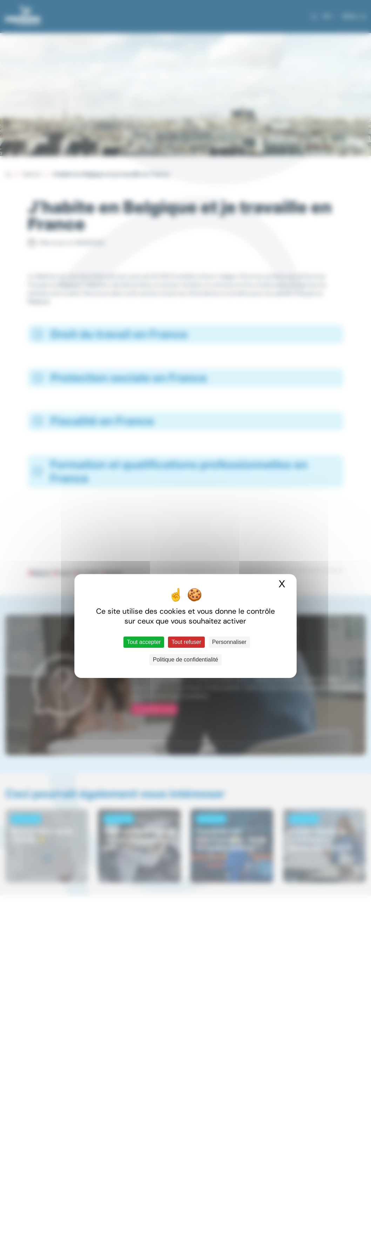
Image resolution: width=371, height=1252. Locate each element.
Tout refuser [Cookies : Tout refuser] (186, 642)
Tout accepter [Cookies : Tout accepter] (144, 642)
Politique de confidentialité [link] (185, 660)
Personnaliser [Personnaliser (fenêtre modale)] (229, 642)
